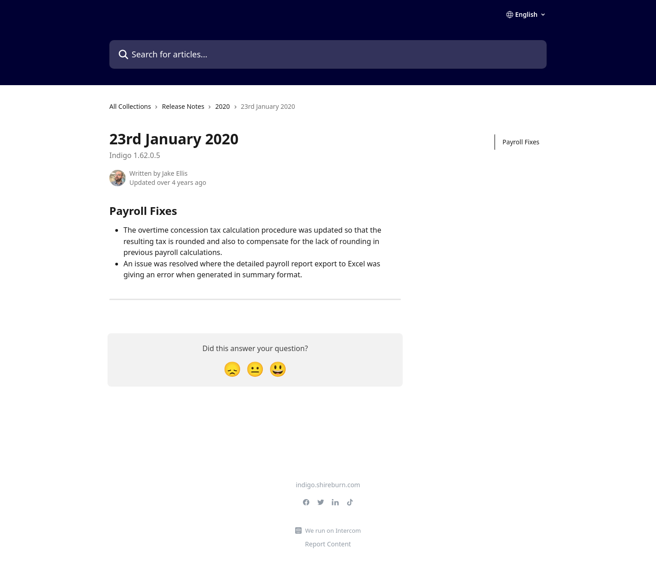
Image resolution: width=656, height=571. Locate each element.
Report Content (328, 544)
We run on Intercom (333, 530)
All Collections (130, 106)
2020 (222, 106)
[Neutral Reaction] (255, 368)
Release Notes (183, 106)
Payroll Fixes (520, 142)
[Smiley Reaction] (277, 368)
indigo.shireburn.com (328, 484)
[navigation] (202, 110)
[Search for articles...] (328, 54)
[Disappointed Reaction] (232, 368)
